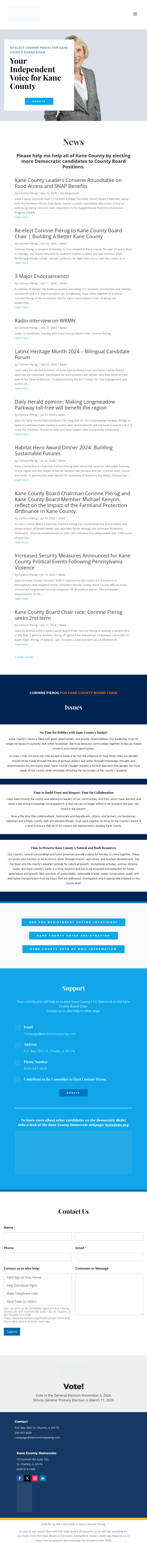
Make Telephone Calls (37, 1293)
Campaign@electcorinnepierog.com (50, 1033)
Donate (39, 101)
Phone (9, 1248)
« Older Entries (24, 657)
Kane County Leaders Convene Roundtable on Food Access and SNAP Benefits (68, 183)
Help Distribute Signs (37, 1285)
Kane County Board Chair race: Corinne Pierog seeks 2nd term (68, 614)
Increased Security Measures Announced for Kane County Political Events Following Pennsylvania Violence (72, 561)
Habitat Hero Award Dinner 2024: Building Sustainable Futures (64, 450)
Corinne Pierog (28, 193)
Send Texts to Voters (37, 1302)
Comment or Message (91, 1268)
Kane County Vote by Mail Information (73, 949)
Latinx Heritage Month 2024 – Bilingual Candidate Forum (72, 354)
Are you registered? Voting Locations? (73, 922)
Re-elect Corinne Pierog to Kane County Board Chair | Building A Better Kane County (68, 233)
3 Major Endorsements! (42, 276)
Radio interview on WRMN (45, 320)
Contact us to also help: (22, 1268)
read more (21, 217)
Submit (12, 1331)
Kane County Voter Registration (73, 935)
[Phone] (38, 1257)
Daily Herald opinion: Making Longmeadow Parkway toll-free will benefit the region (65, 404)
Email (81, 1248)
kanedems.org (117, 1124)
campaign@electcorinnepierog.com (37, 1437)
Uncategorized (69, 193)
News (63, 243)
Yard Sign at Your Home (37, 1277)
